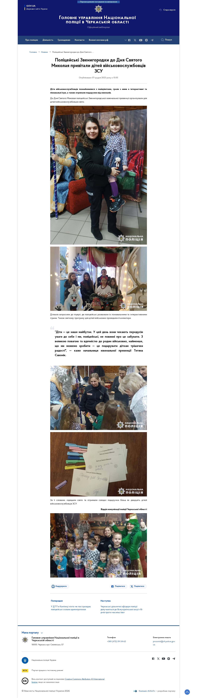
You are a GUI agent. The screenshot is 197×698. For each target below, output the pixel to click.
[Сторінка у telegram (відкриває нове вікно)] (152, 40)
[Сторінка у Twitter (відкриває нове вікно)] (135, 40)
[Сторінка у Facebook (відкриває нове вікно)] (129, 40)
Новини (44, 52)
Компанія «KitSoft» (147, 691)
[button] (33, 632)
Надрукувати (61, 586)
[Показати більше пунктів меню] (126, 40)
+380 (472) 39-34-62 (116, 641)
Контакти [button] (79, 40)
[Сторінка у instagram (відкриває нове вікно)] (146, 40)
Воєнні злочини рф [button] (98, 40)
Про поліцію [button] (31, 40)
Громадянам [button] (64, 40)
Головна (33, 52)
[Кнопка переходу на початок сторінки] (187, 692)
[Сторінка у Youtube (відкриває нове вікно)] (140, 40)
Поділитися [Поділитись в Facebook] (120, 586)
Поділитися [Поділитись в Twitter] (139, 586)
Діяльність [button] (48, 40)
